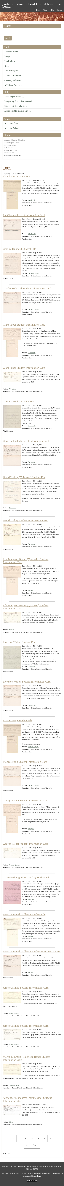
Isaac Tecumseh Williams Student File (24, 914)
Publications (9, 61)
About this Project (12, 123)
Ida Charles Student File (16, 176)
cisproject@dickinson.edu (12, 155)
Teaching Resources (12, 75)
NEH (27, 1169)
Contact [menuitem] (59, 10)
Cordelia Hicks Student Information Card (26, 440)
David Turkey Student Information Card (25, 520)
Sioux (11, 1122)
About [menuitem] (45, 10)
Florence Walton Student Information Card (27, 681)
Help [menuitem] (52, 10)
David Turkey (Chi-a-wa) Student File (24, 477)
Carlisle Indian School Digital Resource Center (31, 4)
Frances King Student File (17, 720)
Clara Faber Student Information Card (24, 324)
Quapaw (31, 829)
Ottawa (30, 590)
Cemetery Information (13, 80)
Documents (9, 66)
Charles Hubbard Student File (19, 248)
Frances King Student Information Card (25, 761)
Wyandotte (31, 353)
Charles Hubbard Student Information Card (27, 288)
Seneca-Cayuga (33, 273)
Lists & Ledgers (11, 71)
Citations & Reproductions (15, 106)
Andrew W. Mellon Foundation (51, 1166)
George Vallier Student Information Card (25, 800)
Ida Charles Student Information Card (24, 215)
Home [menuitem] (38, 10)
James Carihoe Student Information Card (25, 987)
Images (7, 56)
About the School (11, 128)
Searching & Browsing (14, 96)
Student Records (11, 51)
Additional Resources (13, 85)
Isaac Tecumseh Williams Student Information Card (32, 951)
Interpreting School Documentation (19, 101)
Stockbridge (32, 200)
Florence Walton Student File (19, 642)
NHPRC (35, 1169)
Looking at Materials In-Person (17, 111)
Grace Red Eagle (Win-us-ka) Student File (26, 877)
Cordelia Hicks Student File (18, 401)
